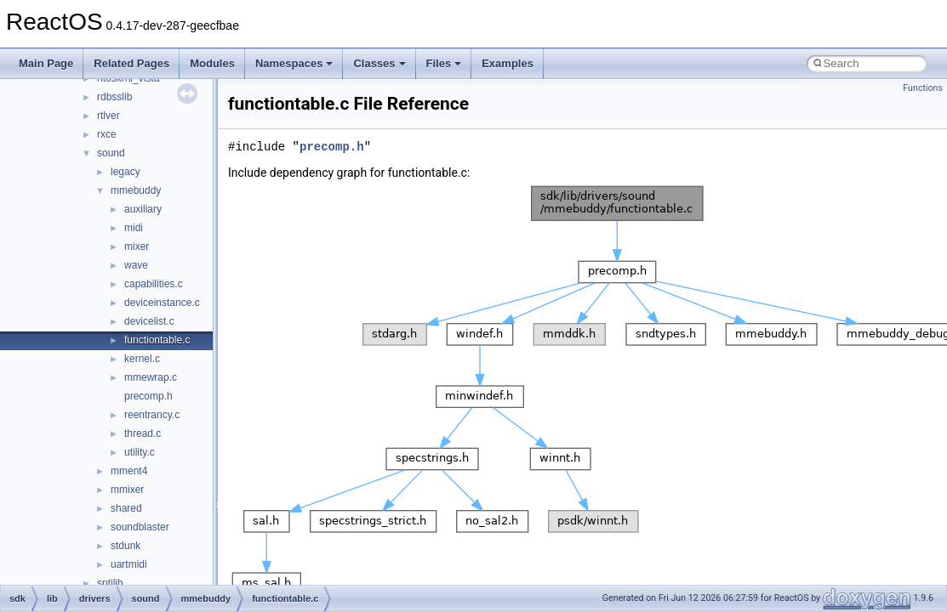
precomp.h (148, 396)
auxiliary (143, 209)
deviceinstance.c (162, 303)
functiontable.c (157, 340)
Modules (212, 63)
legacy (125, 172)
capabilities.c (153, 284)
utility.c (139, 452)
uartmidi (129, 564)
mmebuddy (136, 190)
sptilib (110, 583)
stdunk (125, 546)
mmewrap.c (150, 377)
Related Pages (131, 63)
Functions (923, 88)
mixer (136, 246)
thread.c (142, 433)
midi (133, 228)
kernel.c (142, 359)
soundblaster (140, 527)
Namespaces (294, 63)
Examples (507, 63)
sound (111, 153)
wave (136, 265)
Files (444, 63)
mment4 (129, 471)
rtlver (108, 116)
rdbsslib (114, 97)
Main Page (46, 63)
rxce (107, 134)
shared (126, 508)
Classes (379, 63)
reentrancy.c (152, 415)
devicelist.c (149, 321)
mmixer (127, 490)
